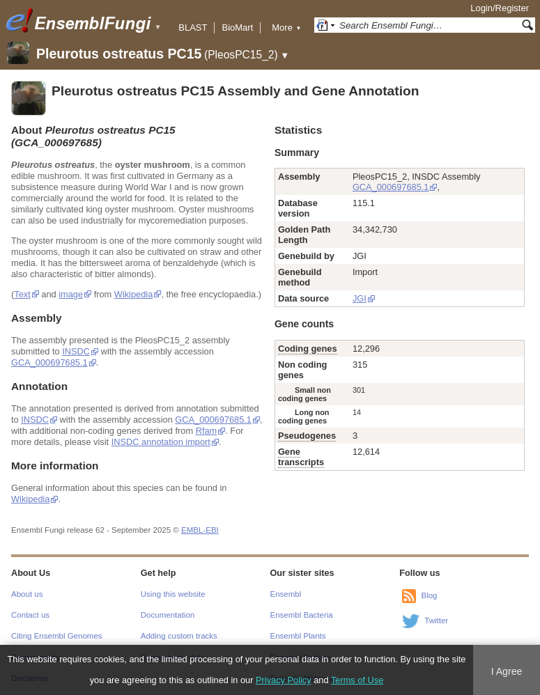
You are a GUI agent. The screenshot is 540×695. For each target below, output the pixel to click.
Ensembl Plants (298, 636)
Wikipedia (133, 294)
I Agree (507, 671)
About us (27, 594)
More (286, 27)
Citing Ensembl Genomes (56, 636)
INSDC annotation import (160, 442)
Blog (429, 595)
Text (22, 294)
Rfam (206, 430)
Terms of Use (357, 680)
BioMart (237, 27)
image (71, 294)
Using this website (173, 594)
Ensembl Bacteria (301, 615)
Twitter (436, 620)
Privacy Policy (283, 680)
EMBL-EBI (200, 530)
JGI (360, 298)
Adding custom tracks (179, 636)
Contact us (30, 615)
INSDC (76, 351)
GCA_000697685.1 (49, 362)
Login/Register (499, 8)
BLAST (192, 27)
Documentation (167, 615)
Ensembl (286, 594)
